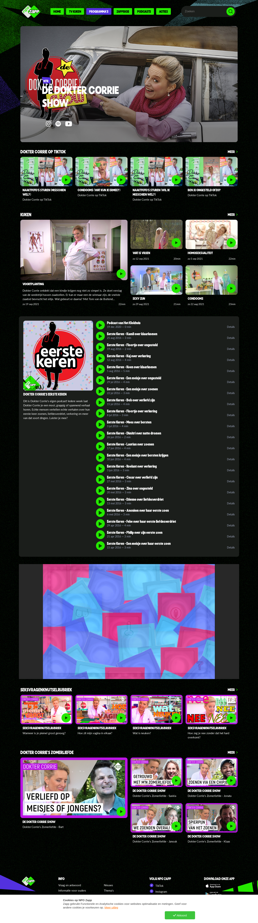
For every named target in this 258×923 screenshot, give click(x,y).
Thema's (109, 890)
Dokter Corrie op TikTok (43, 151)
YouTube (157, 897)
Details (231, 326)
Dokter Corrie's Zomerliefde (47, 752)
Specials (109, 901)
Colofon (63, 906)
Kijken (25, 214)
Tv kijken (75, 11)
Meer (231, 151)
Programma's (98, 11)
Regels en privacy (68, 901)
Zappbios (123, 11)
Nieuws (108, 885)
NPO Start (158, 909)
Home (57, 11)
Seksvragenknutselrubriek (46, 689)
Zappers (108, 895)
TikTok (156, 885)
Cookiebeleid (66, 895)
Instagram (158, 891)
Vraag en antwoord (69, 885)
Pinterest (157, 903)
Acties (163, 11)
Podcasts (144, 11)
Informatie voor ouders (72, 890)
